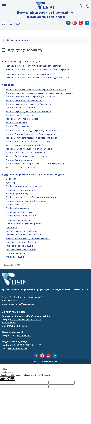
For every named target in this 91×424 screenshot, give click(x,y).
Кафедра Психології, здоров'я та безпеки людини (30, 134)
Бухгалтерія (11, 183)
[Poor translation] (10, 378)
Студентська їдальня (16, 253)
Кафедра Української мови (19, 160)
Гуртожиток (11, 228)
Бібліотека (11, 179)
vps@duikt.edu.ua (26, 304)
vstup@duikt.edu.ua (17, 326)
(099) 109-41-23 (33, 345)
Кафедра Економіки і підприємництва (24, 101)
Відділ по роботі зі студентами (21, 216)
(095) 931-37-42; (33, 320)
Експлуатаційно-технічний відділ (21, 231)
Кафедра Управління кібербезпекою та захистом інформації (35, 164)
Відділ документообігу (17, 194)
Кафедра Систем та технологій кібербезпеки (28, 145)
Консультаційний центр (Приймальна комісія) (28, 239)
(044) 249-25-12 (24, 336)
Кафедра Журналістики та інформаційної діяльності (31, 97)
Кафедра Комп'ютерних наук (20, 115)
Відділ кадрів (12, 205)
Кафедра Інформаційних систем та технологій (28, 112)
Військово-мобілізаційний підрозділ (23, 224)
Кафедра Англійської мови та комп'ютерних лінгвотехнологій (36, 90)
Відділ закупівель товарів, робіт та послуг (26, 201)
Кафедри (8, 85)
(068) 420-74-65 (9, 323)
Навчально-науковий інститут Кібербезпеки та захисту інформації (38, 70)
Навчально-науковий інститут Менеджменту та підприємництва (37, 78)
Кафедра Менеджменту (17, 126)
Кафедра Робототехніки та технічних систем (28, 142)
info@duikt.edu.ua (16, 301)
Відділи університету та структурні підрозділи (33, 175)
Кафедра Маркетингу (16, 123)
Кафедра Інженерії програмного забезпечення (28, 104)
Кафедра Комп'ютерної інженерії (22, 119)
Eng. (10, 24)
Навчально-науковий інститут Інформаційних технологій (33, 66)
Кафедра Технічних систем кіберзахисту (25, 153)
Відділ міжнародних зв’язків (19, 212)
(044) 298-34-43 (17, 345)
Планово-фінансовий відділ (19, 246)
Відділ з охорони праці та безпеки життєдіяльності (31, 197)
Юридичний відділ (15, 257)
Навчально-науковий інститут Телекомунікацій (28, 74)
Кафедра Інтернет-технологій (20, 108)
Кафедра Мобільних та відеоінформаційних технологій (33, 131)
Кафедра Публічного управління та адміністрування (31, 138)
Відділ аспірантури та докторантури (24, 186)
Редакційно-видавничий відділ (21, 250)
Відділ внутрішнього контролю (21, 190)
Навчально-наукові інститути (21, 62)
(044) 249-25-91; (18, 320)
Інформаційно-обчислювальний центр (24, 235)
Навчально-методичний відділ (21, 242)
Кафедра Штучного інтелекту (20, 167)
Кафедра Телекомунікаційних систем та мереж (29, 149)
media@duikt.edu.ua (17, 349)
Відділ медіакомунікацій (17, 208)
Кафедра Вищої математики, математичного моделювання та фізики (40, 93)
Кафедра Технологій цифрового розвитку (26, 156)
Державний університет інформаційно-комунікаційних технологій (45, 15)
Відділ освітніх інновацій (18, 220)
